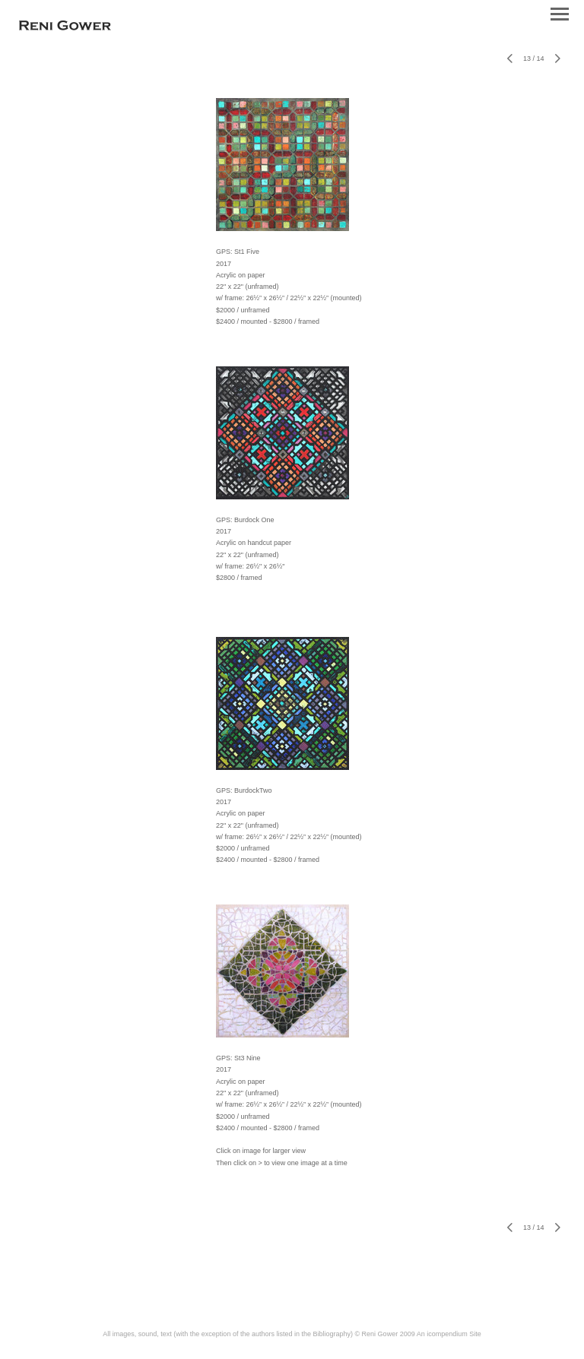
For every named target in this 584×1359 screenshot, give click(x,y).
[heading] (65, 27)
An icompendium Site (449, 1334)
